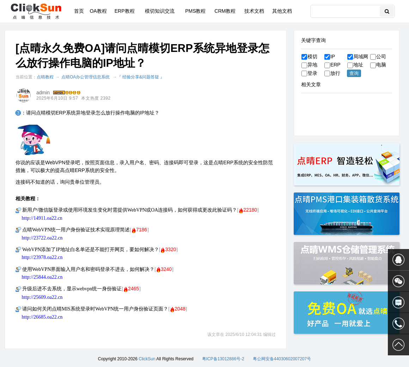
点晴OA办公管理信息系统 (85, 77)
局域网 (357, 56)
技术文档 (254, 11)
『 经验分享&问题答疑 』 (141, 77)
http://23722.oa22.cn (42, 238)
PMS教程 (195, 11)
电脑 (378, 64)
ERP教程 (125, 11)
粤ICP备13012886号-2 (223, 358)
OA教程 (98, 11)
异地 (309, 64)
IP (329, 56)
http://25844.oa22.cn (42, 277)
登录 (309, 73)
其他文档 (282, 11)
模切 (309, 56)
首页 (79, 11)
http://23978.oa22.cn (42, 257)
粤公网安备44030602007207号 (282, 358)
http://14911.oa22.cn (42, 218)
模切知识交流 (160, 11)
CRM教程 (225, 11)
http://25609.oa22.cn (42, 297)
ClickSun (147, 358)
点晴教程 (45, 77)
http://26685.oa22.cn (42, 317)
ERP (332, 64)
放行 (332, 73)
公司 (378, 56)
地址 (355, 64)
